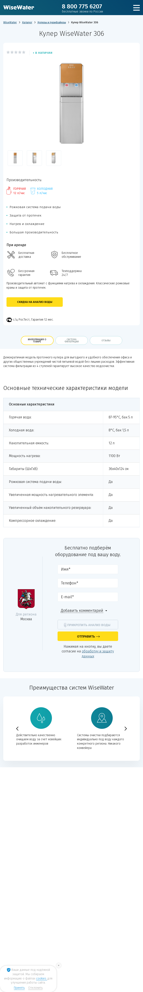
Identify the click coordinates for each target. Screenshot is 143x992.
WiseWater (10, 22)
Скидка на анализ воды (34, 302)
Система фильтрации (71, 340)
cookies (41, 978)
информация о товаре (37, 340)
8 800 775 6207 (82, 8)
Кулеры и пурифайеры (51, 22)
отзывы (106, 340)
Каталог (27, 22)
